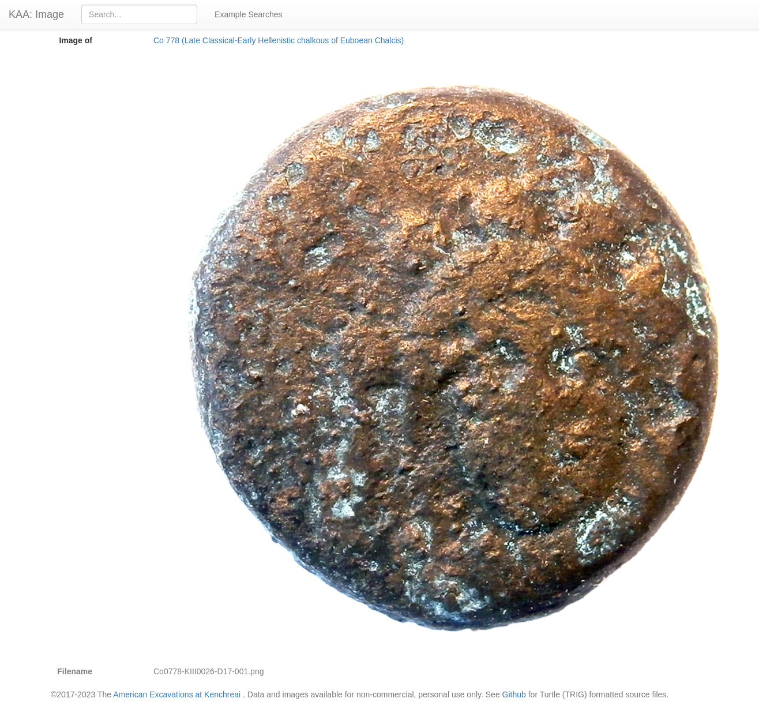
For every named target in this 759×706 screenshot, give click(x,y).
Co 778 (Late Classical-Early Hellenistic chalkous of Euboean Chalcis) (278, 40)
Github (514, 694)
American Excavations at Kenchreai (177, 694)
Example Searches (249, 14)
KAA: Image (36, 14)
